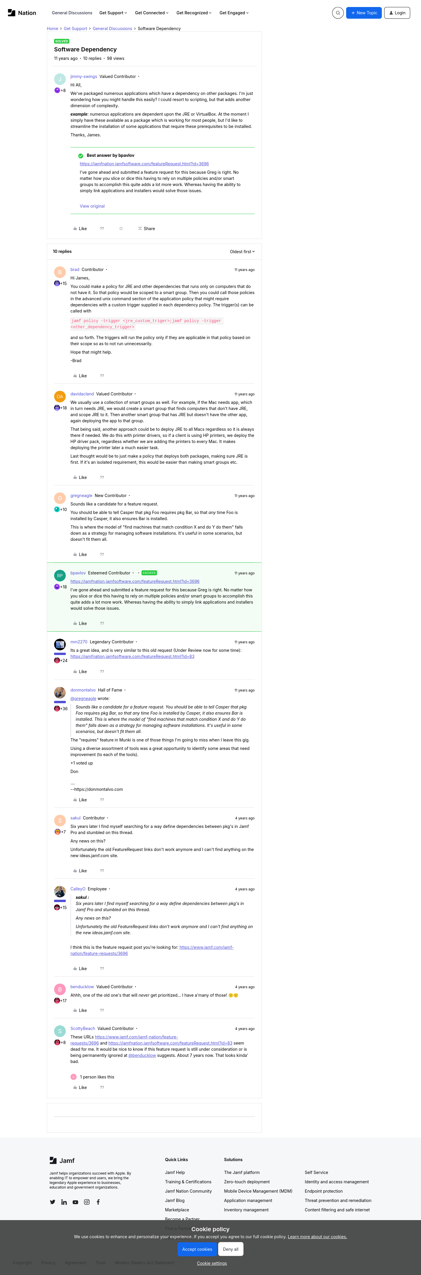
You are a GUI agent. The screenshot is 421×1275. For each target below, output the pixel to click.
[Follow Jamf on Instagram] (87, 1202)
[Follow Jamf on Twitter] (53, 1202)
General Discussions (72, 12)
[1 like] (92, 1077)
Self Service (316, 1172)
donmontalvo (83, 689)
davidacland (82, 393)
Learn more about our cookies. (317, 1236)
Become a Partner (182, 1219)
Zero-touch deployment (247, 1181)
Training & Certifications (188, 1181)
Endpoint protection (324, 1191)
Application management (248, 1200)
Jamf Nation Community (188, 1191)
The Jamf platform (242, 1172)
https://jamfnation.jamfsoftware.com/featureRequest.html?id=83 (132, 656)
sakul (75, 817)
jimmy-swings (83, 76)
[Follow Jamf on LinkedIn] (64, 1202)
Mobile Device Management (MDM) (258, 1191)
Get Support (113, 12)
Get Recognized (195, 12)
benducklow (82, 986)
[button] (364, 13)
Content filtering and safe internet (337, 1209)
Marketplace (177, 1209)
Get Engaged (235, 12)
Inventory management (246, 1209)
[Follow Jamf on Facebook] (98, 1202)
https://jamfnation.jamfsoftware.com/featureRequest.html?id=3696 (144, 163)
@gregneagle (83, 698)
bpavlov (78, 572)
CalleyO (77, 888)
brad (74, 269)
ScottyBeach (82, 1028)
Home (52, 28)
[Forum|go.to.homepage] (22, 12)
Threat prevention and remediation (338, 1200)
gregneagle (81, 495)
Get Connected (152, 12)
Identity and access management (337, 1181)
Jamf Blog (175, 1200)
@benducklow (142, 1055)
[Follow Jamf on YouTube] (75, 1202)
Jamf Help (175, 1172)
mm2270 (78, 641)
